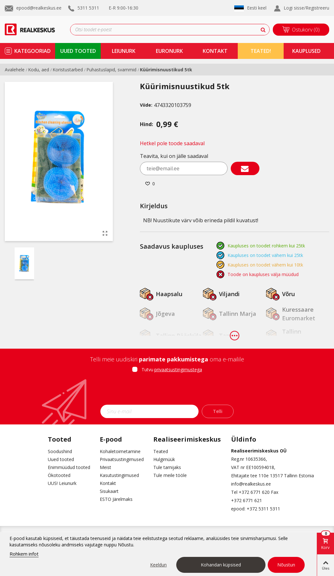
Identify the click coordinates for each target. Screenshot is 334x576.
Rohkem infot (24, 554)
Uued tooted (61, 459)
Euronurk (169, 50)
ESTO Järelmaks (116, 499)
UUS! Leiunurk (62, 483)
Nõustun (286, 565)
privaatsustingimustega (178, 369)
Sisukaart (109, 491)
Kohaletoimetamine (120, 451)
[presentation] (167, 390)
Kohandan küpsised (221, 565)
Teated (160, 451)
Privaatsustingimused (122, 459)
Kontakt (108, 483)
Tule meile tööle (170, 475)
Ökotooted (59, 475)
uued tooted (78, 50)
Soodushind (60, 451)
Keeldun (158, 565)
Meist (105, 467)
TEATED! (260, 50)
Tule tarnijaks (167, 467)
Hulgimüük (164, 459)
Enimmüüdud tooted (69, 467)
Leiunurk (123, 50)
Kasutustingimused (119, 475)
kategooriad (32, 50)
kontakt (215, 50)
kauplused (306, 50)
